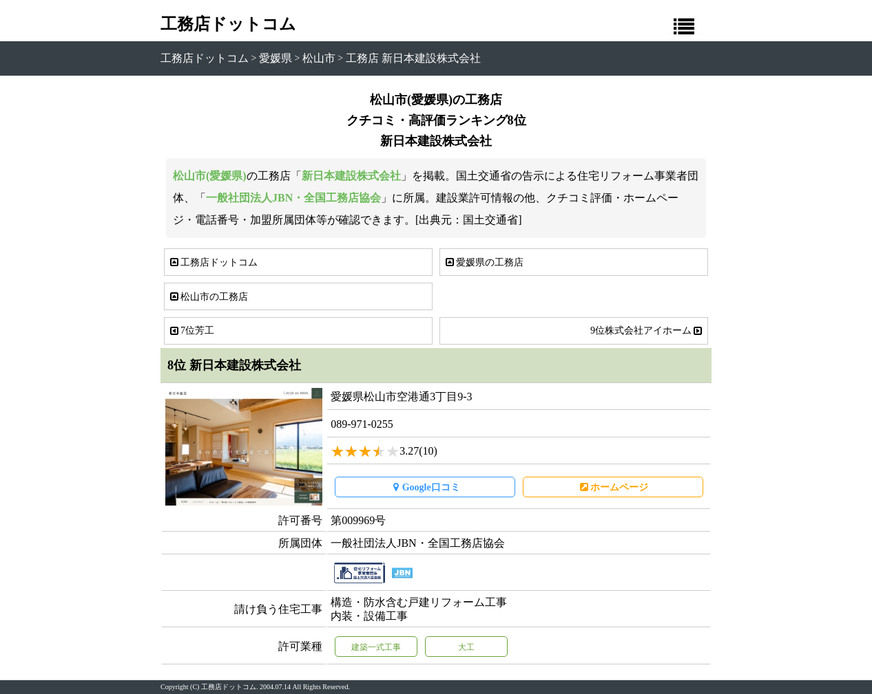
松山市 (318, 58)
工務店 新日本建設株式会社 (413, 58)
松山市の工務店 (208, 297)
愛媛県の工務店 (483, 262)
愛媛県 (275, 58)
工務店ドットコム (228, 24)
